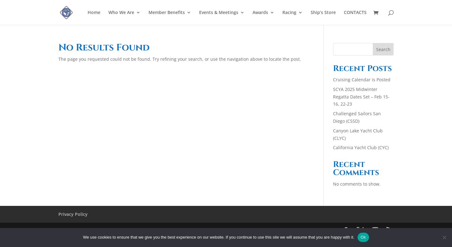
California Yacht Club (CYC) (361, 147)
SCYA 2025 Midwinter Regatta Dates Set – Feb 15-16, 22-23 (361, 96)
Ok (363, 237)
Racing (289, 12)
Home (94, 12)
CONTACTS (355, 12)
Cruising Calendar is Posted (361, 80)
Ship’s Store (323, 12)
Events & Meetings (218, 12)
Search (383, 49)
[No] (444, 237)
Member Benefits (166, 12)
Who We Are (121, 12)
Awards (260, 12)
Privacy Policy (73, 214)
